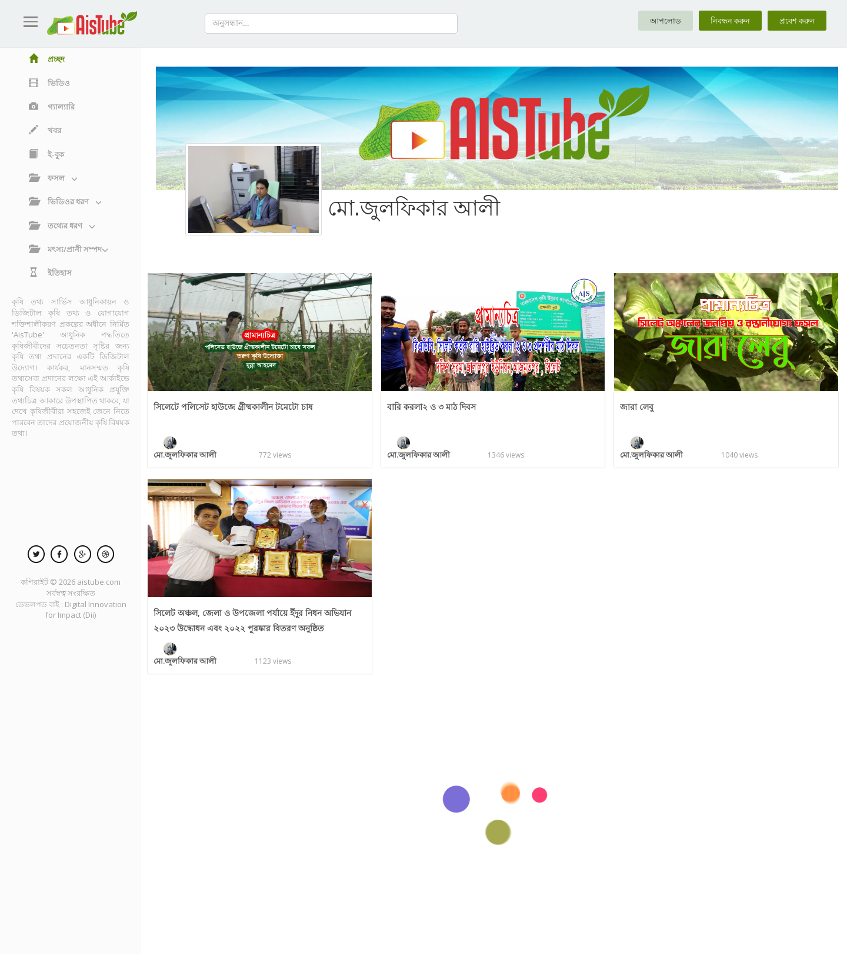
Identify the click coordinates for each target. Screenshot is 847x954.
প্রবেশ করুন (795, 20)
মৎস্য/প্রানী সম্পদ (68, 249)
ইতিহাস (50, 272)
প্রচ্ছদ (47, 59)
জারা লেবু (637, 406)
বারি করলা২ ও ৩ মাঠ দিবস (434, 406)
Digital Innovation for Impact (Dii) (85, 610)
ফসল (53, 178)
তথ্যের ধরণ (62, 225)
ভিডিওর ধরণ (65, 201)
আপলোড (658, 20)
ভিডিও (49, 83)
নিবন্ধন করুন (726, 20)
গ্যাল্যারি (52, 106)
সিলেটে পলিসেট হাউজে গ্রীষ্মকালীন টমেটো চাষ (236, 406)
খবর (45, 130)
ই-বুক (46, 154)
